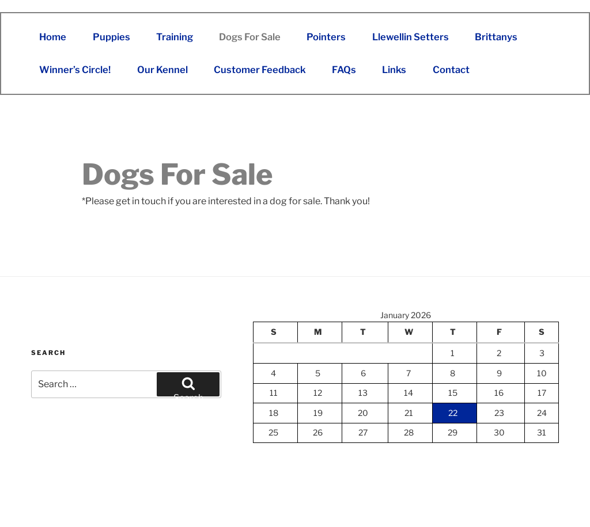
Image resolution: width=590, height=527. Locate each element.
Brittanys (496, 37)
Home (52, 37)
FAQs (344, 69)
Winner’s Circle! (75, 69)
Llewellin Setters (410, 37)
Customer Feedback (260, 69)
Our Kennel (162, 69)
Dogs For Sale (250, 37)
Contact (451, 69)
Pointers (326, 37)
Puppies (111, 37)
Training (174, 37)
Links (394, 69)
